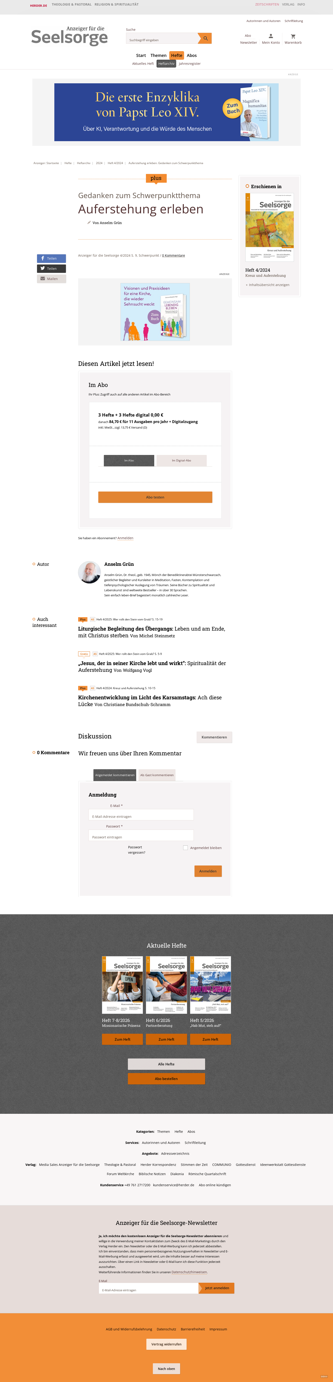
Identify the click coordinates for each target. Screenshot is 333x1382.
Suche (131, 26)
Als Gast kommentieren (163, 769)
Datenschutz (166, 1306)
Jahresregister (190, 60)
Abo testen (155, 494)
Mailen (52, 275)
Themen (158, 52)
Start (141, 52)
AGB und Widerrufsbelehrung (129, 1306)
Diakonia (177, 1151)
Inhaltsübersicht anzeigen (269, 281)
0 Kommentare (173, 252)
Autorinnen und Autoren (264, 18)
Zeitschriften (260, 5)
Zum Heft (122, 1017)
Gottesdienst (246, 1142)
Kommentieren (214, 731)
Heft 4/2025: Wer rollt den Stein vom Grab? (120, 616)
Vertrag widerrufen (166, 1321)
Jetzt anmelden (217, 1264)
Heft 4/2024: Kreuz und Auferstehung (117, 683)
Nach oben (166, 1345)
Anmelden (124, 534)
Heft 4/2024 (115, 160)
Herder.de (38, 5)
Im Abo (129, 457)
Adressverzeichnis (175, 1131)
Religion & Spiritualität (116, 5)
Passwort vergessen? (135, 831)
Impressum (218, 1306)
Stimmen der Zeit (194, 1142)
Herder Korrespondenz (158, 1142)
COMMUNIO (221, 1142)
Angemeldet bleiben (205, 830)
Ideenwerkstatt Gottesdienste (283, 1142)
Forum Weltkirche (120, 1151)
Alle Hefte (166, 1042)
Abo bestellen (166, 1056)
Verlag (283, 5)
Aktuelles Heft (143, 60)
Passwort (114, 814)
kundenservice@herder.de (173, 1162)
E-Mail (116, 800)
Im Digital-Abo (181, 457)
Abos (192, 52)
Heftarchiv (166, 60)
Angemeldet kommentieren (117, 769)
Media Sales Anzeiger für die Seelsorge (69, 1142)
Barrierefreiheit (193, 1306)
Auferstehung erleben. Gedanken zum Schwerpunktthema (166, 160)
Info (299, 5)
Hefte (176, 52)
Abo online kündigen (215, 1162)
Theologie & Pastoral (72, 5)
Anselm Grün (111, 219)
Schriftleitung (294, 18)
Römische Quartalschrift (207, 1151)
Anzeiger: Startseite (46, 160)
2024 (99, 160)
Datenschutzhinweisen (187, 1249)
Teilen (52, 255)
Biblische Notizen (152, 1151)
